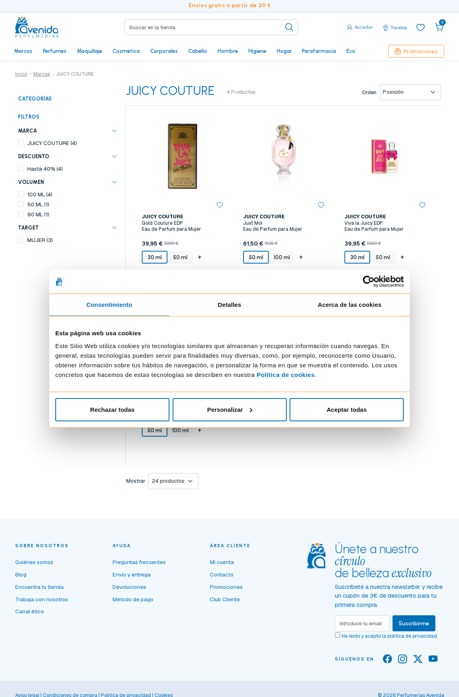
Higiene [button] (257, 51)
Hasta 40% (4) (45, 168)
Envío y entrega (132, 574)
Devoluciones (129, 586)
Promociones (416, 51)
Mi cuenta (222, 562)
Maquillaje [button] (89, 51)
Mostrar (135, 480)
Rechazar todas (112, 409)
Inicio (21, 74)
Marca (27, 131)
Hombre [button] (227, 51)
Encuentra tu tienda (39, 586)
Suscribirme (414, 623)
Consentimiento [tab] (110, 304)
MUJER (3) (40, 240)
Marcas (23, 51)
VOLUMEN (31, 182)
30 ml (155, 257)
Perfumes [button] (54, 51)
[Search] (211, 27)
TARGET (28, 228)
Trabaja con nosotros (41, 599)
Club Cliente (225, 599)
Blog (20, 574)
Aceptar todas (346, 409)
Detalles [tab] (229, 304)
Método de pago (133, 599)
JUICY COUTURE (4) (52, 143)
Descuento (33, 156)
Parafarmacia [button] (319, 51)
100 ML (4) (39, 194)
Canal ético (29, 611)
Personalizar (229, 409)
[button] (439, 27)
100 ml (282, 257)
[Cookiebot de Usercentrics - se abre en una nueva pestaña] (369, 282)
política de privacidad (412, 636)
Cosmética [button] (126, 51)
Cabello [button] (197, 51)
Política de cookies (286, 374)
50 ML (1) (38, 204)
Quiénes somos (34, 562)
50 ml (180, 257)
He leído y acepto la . (390, 636)
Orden (369, 92)
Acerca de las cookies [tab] (350, 304)
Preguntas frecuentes (139, 562)
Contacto (222, 574)
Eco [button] (350, 51)
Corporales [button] (164, 51)
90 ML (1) (38, 214)
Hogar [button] (284, 51)
